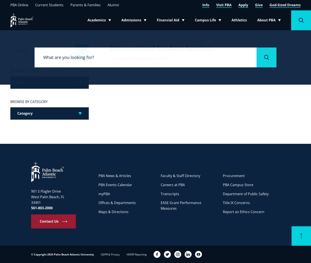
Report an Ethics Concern (243, 211)
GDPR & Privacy (110, 254)
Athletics (239, 20)
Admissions (135, 21)
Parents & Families (85, 5)
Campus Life (209, 21)
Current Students (49, 5)
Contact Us (49, 221)
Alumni (113, 5)
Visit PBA (224, 5)
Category (25, 113)
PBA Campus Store (238, 184)
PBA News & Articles (114, 175)
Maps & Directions (113, 211)
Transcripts (170, 194)
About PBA (270, 21)
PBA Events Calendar (115, 184)
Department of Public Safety (246, 194)
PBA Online (19, 5)
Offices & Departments (117, 202)
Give (259, 5)
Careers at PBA (173, 184)
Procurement (234, 175)
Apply (243, 5)
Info (205, 5)
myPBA (104, 194)
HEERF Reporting (137, 254)
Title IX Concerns (236, 202)
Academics (100, 21)
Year (21, 82)
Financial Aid (171, 21)
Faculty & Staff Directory (180, 175)
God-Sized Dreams (285, 5)
